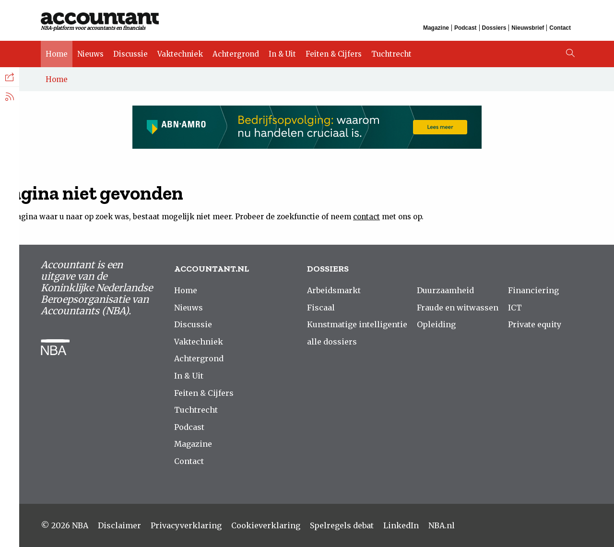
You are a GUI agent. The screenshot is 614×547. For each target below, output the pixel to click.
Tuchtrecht (391, 54)
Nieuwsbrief (527, 27)
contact (366, 216)
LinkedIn (401, 525)
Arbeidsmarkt (334, 290)
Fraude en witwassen (457, 307)
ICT (515, 307)
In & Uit (282, 54)
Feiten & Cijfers (334, 54)
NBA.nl (441, 525)
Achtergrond (236, 54)
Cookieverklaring (265, 525)
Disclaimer (119, 525)
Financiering (533, 290)
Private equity (534, 324)
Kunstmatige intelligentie (357, 324)
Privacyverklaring (186, 525)
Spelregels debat (342, 525)
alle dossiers (332, 341)
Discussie (130, 54)
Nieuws (90, 54)
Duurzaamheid (445, 290)
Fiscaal (321, 307)
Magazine (436, 27)
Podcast (465, 27)
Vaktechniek (180, 54)
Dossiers (494, 27)
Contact (560, 27)
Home (57, 54)
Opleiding (436, 324)
